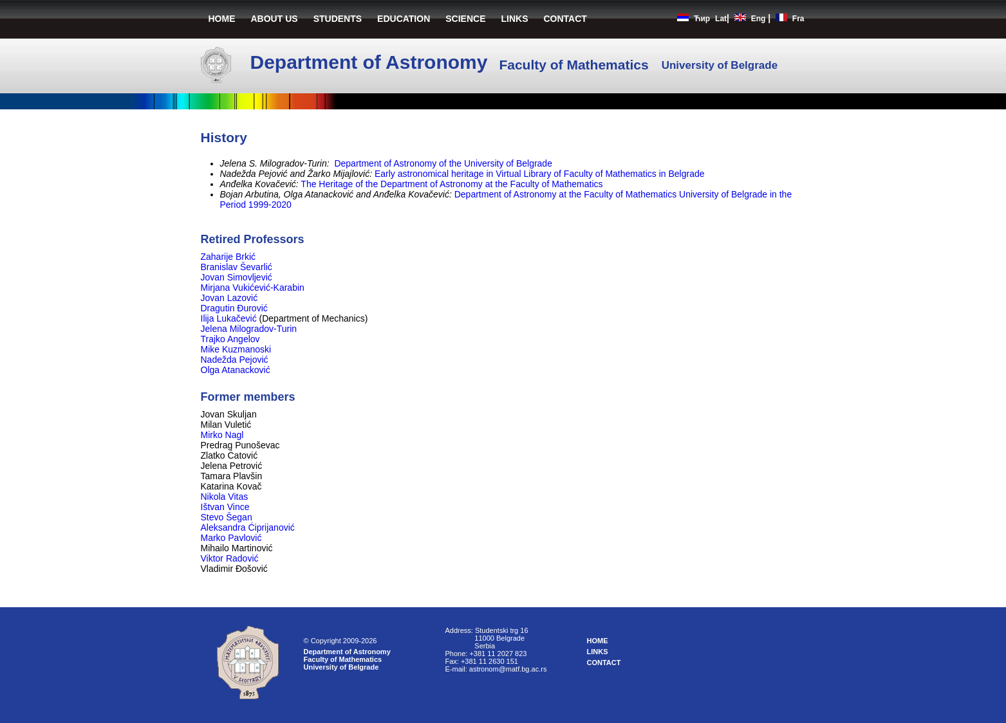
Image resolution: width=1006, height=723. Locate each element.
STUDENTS (337, 19)
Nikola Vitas (224, 496)
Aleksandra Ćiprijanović (248, 527)
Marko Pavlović (231, 538)
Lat (721, 18)
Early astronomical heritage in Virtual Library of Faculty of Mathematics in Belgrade (540, 174)
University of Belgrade (341, 667)
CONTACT (565, 19)
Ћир (702, 18)
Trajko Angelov (232, 339)
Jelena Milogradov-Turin (250, 329)
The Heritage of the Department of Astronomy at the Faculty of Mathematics (451, 184)
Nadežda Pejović (234, 359)
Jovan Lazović (231, 298)
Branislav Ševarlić (238, 267)
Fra (798, 18)
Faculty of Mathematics (343, 659)
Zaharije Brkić (229, 257)
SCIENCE (465, 19)
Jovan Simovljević (238, 277)
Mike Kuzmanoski (237, 349)
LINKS (514, 19)
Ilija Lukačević (230, 318)
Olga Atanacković (235, 370)
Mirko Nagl (222, 435)
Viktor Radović (230, 558)
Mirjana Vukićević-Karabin (254, 287)
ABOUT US (274, 19)
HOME (222, 19)
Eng (758, 18)
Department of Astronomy (347, 651)
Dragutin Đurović (235, 308)
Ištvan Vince (225, 507)
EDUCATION (403, 19)
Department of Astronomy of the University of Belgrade (443, 163)
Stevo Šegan (226, 517)
